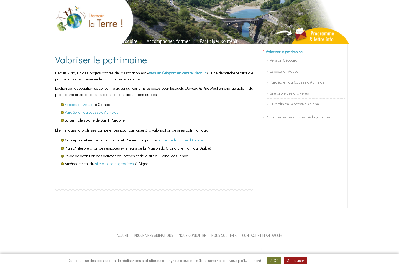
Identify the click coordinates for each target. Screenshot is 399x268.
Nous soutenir (224, 235)
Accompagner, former (168, 41)
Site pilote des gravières (289, 93)
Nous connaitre (192, 235)
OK (273, 260)
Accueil (123, 235)
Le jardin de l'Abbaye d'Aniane (294, 104)
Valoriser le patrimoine (284, 51)
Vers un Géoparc (283, 60)
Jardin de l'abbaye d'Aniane (180, 140)
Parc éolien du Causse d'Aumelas (297, 82)
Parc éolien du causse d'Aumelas (92, 112)
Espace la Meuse (79, 104)
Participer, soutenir (219, 41)
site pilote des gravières (114, 163)
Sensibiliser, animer (72, 41)
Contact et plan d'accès (262, 235)
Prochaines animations (153, 235)
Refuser (295, 260)
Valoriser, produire (119, 41)
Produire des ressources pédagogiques (298, 117)
